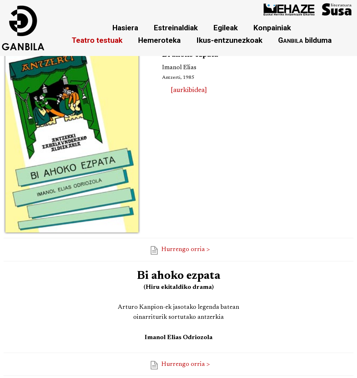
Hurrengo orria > (185, 249)
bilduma (305, 40)
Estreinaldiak (176, 27)
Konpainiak (272, 27)
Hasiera (125, 27)
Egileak (225, 27)
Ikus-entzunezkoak (229, 40)
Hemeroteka (159, 40)
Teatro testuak (97, 40)
